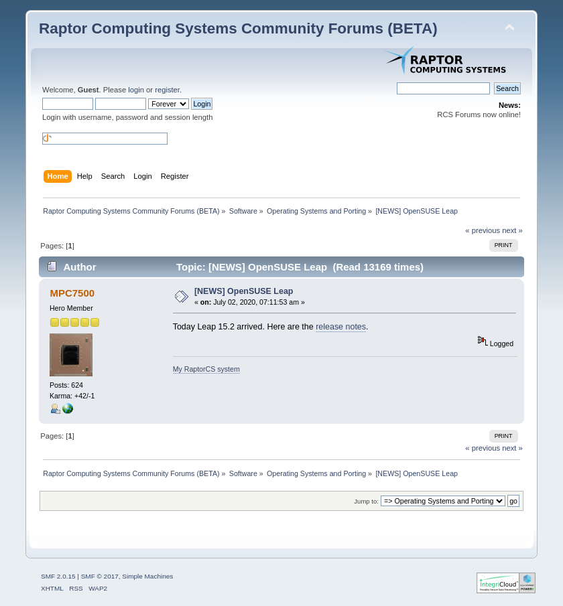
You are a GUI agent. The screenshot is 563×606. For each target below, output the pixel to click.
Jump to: (366, 501)
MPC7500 (72, 293)
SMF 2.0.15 (58, 576)
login (136, 90)
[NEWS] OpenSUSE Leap (244, 291)
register (167, 90)
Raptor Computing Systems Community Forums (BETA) (238, 28)
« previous (482, 230)
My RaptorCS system (206, 369)
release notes (341, 326)
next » (512, 230)
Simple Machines (147, 576)
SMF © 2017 (100, 576)
